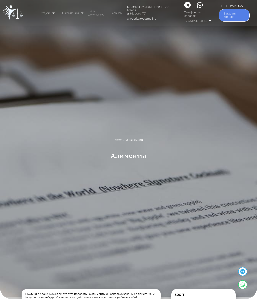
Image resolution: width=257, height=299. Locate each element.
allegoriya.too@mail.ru (141, 18)
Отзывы (117, 12)
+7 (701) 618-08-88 (195, 20)
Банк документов (96, 13)
